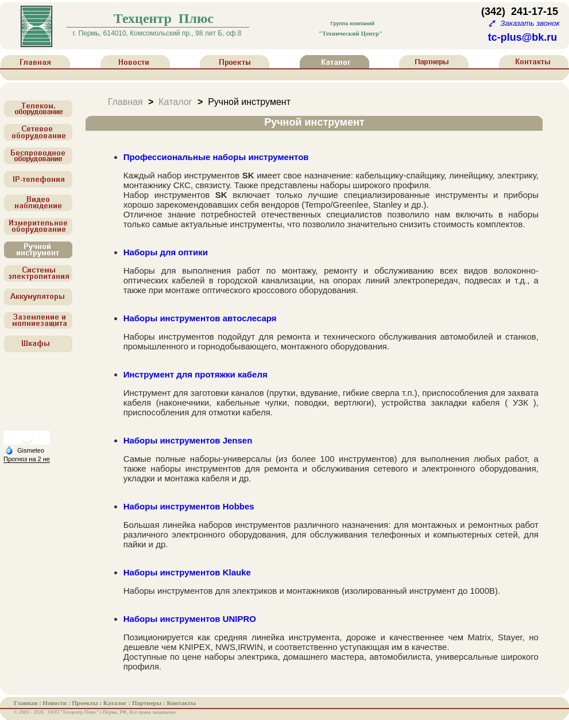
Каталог (175, 101)
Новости (55, 702)
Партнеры (147, 702)
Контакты (181, 702)
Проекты (85, 702)
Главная (125, 101)
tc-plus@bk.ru (523, 37)
